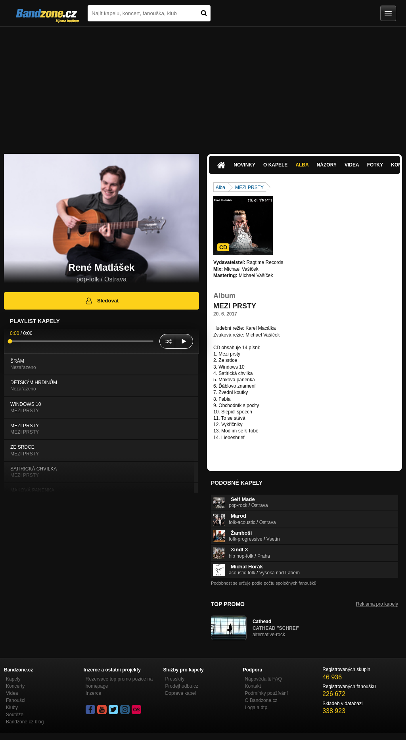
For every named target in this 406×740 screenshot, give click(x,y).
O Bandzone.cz (261, 700)
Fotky (375, 165)
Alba (301, 165)
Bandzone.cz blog (25, 722)
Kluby (12, 707)
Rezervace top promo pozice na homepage (119, 682)
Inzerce (93, 693)
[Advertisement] (203, 86)
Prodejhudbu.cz (181, 686)
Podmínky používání (266, 693)
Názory (327, 165)
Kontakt (253, 686)
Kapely (13, 679)
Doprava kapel (180, 693)
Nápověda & (263, 679)
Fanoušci (15, 700)
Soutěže (14, 714)
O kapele (275, 165)
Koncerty (15, 686)
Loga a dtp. (256, 707)
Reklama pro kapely (377, 604)
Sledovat (101, 300)
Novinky (244, 165)
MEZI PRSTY (249, 187)
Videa (352, 165)
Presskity (175, 679)
